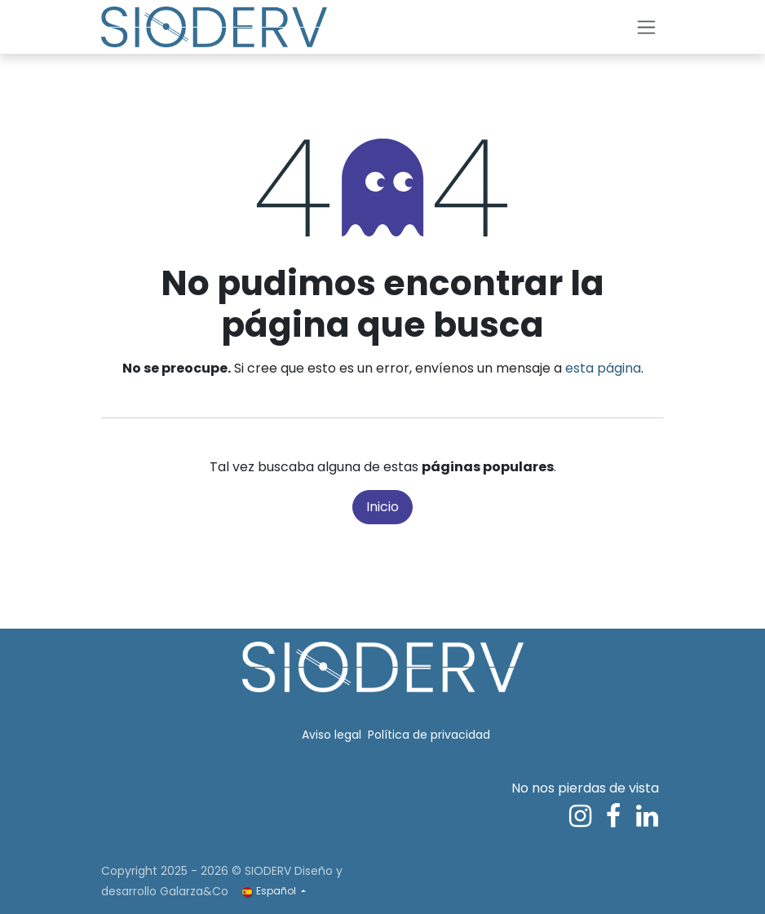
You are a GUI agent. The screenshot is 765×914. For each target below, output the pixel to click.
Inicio (382, 506)
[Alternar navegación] (646, 27)
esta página (603, 368)
